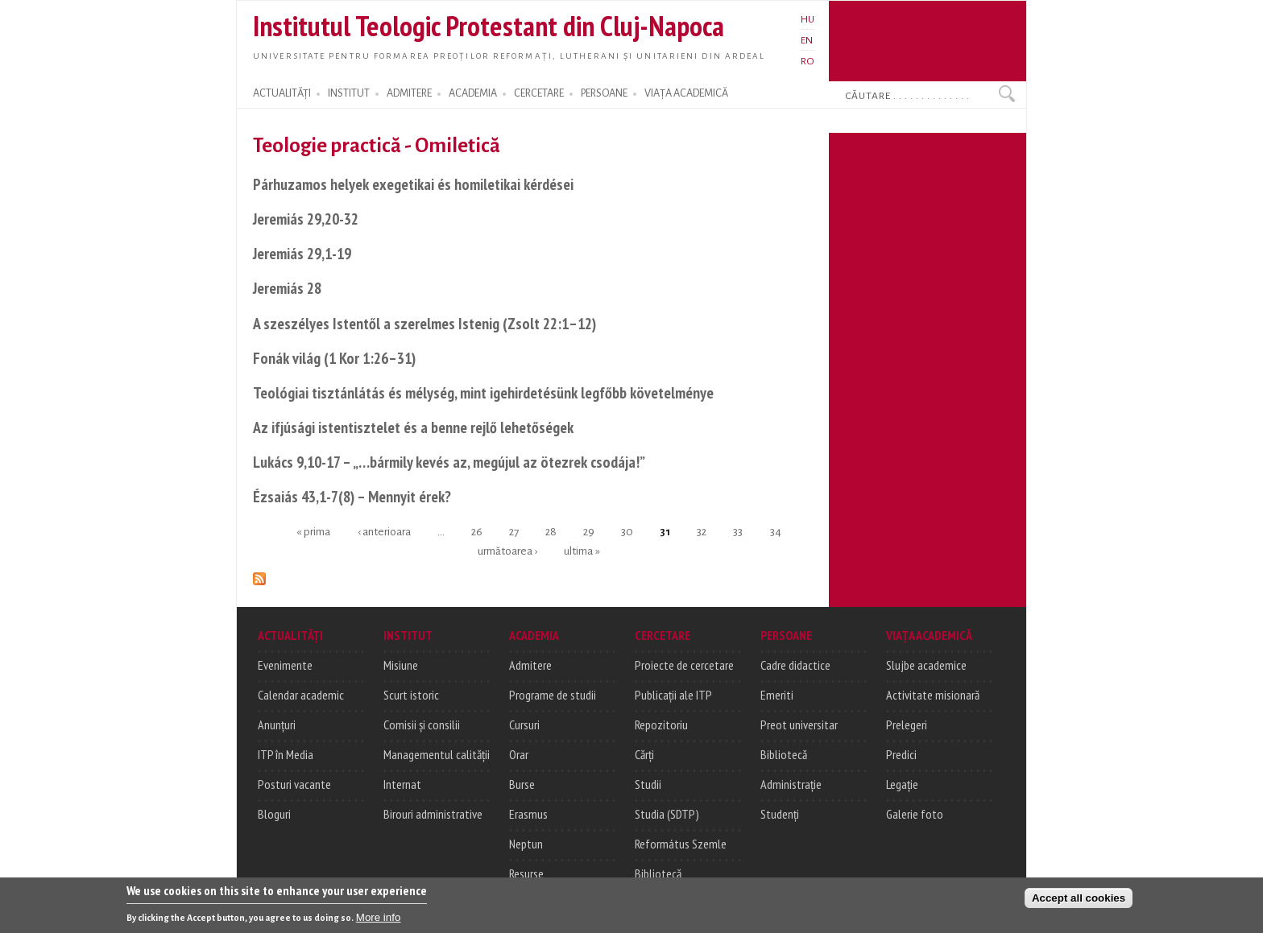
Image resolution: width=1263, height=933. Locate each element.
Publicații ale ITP (673, 695)
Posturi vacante (294, 784)
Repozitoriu (661, 724)
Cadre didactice (795, 665)
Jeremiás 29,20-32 (305, 218)
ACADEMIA (473, 93)
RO (807, 61)
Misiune (400, 665)
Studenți (779, 814)
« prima (313, 532)
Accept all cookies (1078, 900)
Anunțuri (277, 724)
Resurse (526, 873)
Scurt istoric (411, 695)
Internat (402, 784)
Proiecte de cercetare (684, 665)
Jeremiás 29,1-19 (302, 253)
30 (627, 532)
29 (588, 532)
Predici (901, 754)
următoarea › (507, 550)
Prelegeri (906, 724)
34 (775, 532)
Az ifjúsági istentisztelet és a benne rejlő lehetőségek (413, 427)
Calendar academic (301, 695)
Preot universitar (799, 724)
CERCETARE (539, 93)
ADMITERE (409, 93)
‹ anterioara (384, 532)
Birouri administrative (432, 814)
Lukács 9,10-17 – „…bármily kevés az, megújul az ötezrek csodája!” (449, 462)
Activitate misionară (932, 695)
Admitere (530, 665)
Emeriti (776, 695)
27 (514, 532)
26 (476, 532)
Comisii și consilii (421, 724)
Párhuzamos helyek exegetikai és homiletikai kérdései (413, 184)
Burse (522, 784)
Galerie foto (914, 814)
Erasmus (528, 814)
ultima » (582, 550)
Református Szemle (681, 844)
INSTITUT (349, 93)
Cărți (644, 754)
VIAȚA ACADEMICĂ (686, 93)
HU (807, 19)
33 (738, 532)
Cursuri (524, 724)
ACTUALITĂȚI (282, 93)
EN (807, 40)
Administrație (791, 784)
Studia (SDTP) (667, 814)
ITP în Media (285, 754)
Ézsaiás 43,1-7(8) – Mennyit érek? (352, 496)
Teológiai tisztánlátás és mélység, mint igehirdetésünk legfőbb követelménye (483, 392)
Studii (648, 784)
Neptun (526, 844)
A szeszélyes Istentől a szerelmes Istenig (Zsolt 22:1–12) (424, 323)
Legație (902, 784)
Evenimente (285, 665)
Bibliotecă (658, 873)
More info (378, 919)
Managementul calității (436, 754)
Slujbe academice (926, 665)
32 (701, 532)
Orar (518, 754)
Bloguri (274, 814)
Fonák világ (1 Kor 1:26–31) (334, 358)
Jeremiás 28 (287, 288)
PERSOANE (604, 93)
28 (551, 532)
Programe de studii (552, 695)
